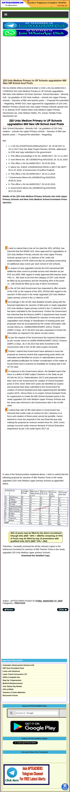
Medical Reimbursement (13, 683)
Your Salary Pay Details (12, 686)
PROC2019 (19, 603)
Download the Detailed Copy (35, 555)
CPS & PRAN (8, 689)
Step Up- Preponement (12, 680)
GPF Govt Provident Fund (13, 668)
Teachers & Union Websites (14, 692)
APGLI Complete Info (11, 677)
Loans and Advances (11, 671)
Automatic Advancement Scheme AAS (18, 665)
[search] (37, 713)
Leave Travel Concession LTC (15, 674)
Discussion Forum (10, 695)
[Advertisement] (36, 57)
